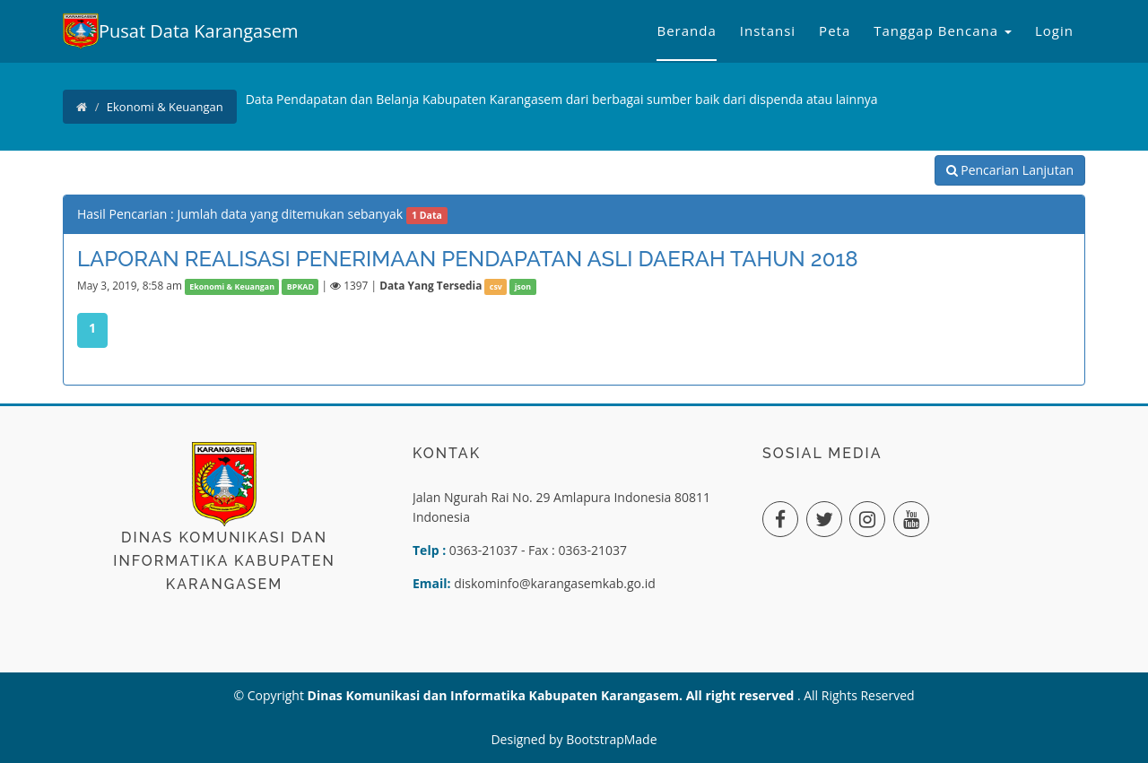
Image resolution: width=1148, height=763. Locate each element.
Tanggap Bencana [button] (943, 30)
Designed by (528, 739)
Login (1054, 30)
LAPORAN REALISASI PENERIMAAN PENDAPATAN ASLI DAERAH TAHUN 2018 (467, 259)
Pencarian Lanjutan (1010, 169)
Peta (834, 30)
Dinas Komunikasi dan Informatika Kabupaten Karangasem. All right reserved (552, 695)
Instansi (768, 30)
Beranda (686, 30)
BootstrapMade (611, 739)
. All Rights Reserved (856, 695)
